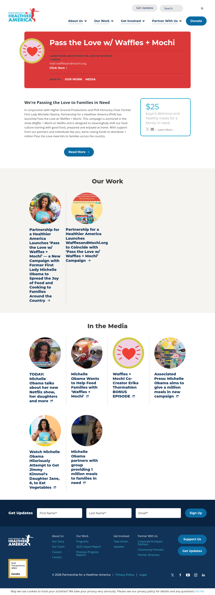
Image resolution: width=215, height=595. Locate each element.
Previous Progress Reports (87, 554)
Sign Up (196, 513)
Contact (57, 558)
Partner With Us (167, 20)
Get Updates (168, 7)
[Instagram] (195, 575)
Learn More (165, 128)
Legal (143, 575)
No (202, 592)
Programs (82, 542)
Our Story (58, 542)
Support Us (192, 540)
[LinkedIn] (203, 575)
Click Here (58, 67)
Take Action (121, 542)
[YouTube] (188, 575)
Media (91, 78)
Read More (77, 152)
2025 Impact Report (88, 547)
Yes (197, 592)
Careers (57, 553)
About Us (77, 20)
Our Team (58, 547)
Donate (196, 20)
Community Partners (151, 550)
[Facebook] (180, 575)
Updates (119, 547)
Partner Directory (148, 555)
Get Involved (133, 20)
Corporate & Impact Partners (150, 543)
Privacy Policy (125, 575)
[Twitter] (172, 575)
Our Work (103, 20)
